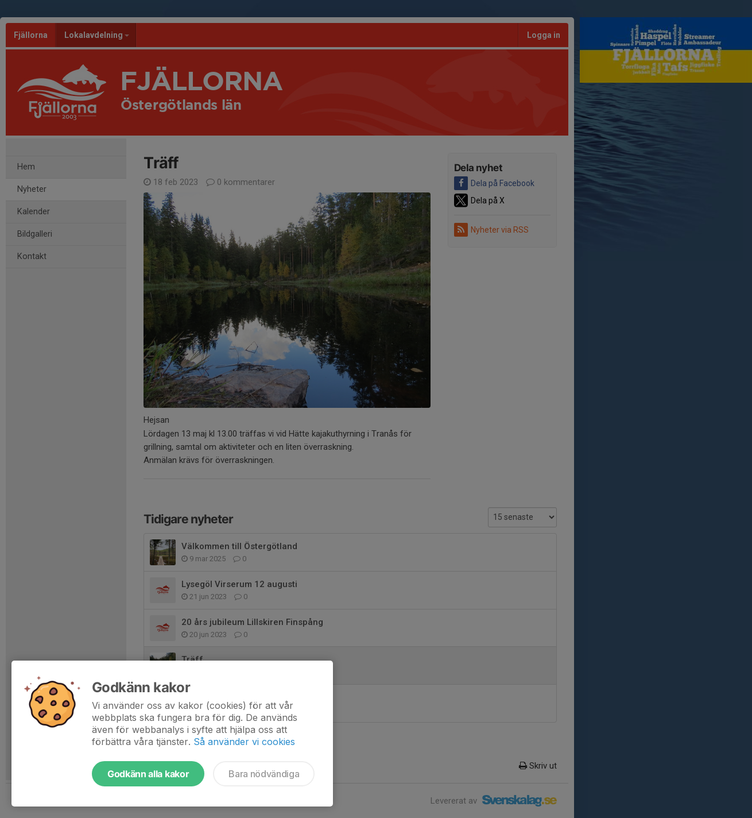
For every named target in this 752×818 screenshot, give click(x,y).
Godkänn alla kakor (148, 774)
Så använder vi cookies (244, 741)
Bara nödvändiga (263, 774)
